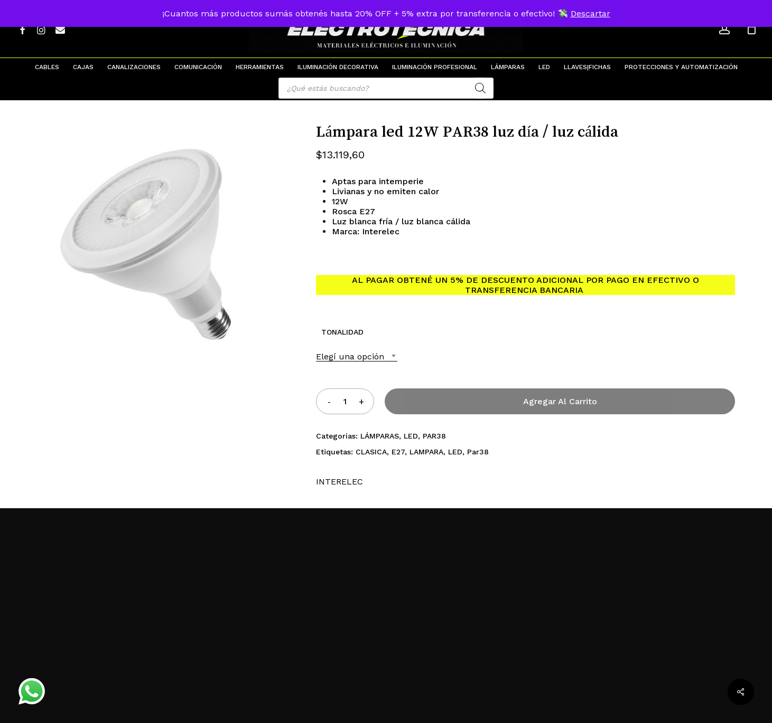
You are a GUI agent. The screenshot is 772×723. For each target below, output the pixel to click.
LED (411, 436)
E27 (398, 452)
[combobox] (356, 356)
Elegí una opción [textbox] (350, 356)
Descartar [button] (590, 13)
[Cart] (751, 29)
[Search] (480, 88)
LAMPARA (426, 452)
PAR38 (434, 436)
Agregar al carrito (560, 401)
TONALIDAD (342, 332)
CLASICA (371, 452)
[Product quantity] (345, 401)
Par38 (478, 452)
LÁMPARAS (379, 436)
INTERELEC (339, 482)
